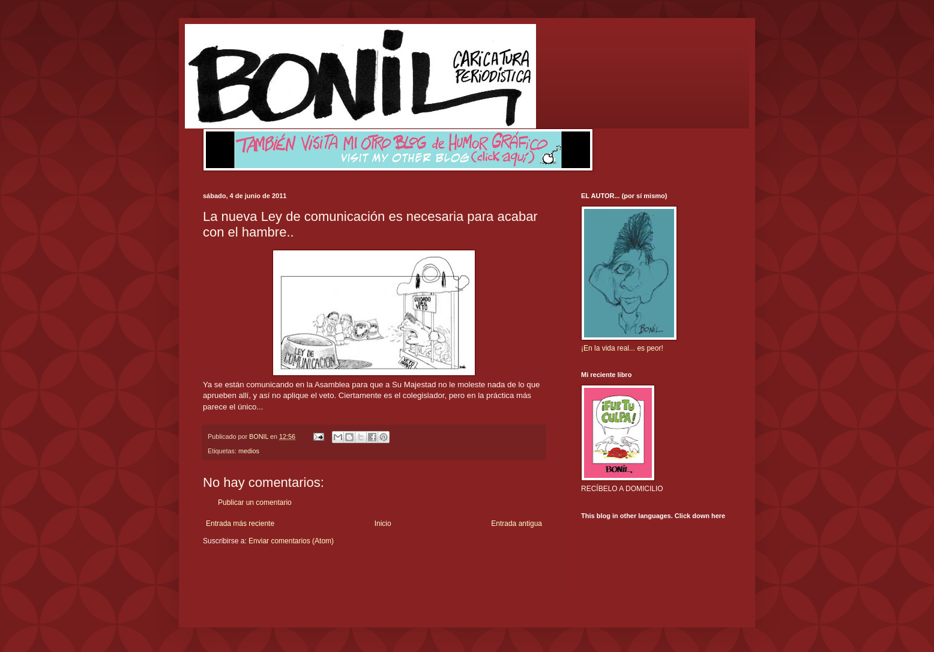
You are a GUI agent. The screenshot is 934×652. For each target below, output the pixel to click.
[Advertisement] (273, 582)
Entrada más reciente (240, 523)
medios (248, 450)
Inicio (383, 523)
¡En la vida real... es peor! (622, 348)
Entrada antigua (516, 523)
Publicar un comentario (255, 502)
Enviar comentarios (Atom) (291, 541)
